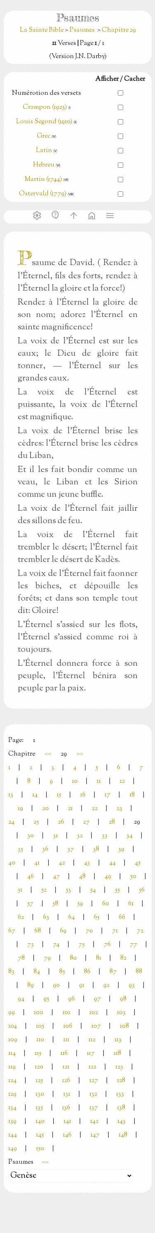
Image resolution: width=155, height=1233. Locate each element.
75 (82, 944)
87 (113, 972)
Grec (43, 136)
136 (66, 1108)
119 (12, 1067)
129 (12, 1094)
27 (86, 822)
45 (138, 863)
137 (93, 1108)
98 (123, 999)
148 (123, 1135)
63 (46, 917)
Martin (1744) (43, 179)
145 (40, 1135)
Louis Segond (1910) (45, 122)
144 (12, 1135)
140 (40, 1121)
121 (65, 1067)
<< (48, 754)
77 (133, 944)
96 (71, 999)
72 (140, 931)
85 (62, 972)
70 (89, 931)
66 (122, 917)
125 (39, 1080)
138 (121, 1108)
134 (12, 1108)
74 (56, 944)
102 (93, 1012)
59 (80, 904)
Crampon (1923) (45, 107)
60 (105, 904)
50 (133, 876)
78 (21, 958)
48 (82, 876)
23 (119, 808)
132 (93, 1094)
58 (55, 904)
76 (107, 944)
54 (93, 890)
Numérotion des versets (46, 93)
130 (40, 1094)
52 (44, 890)
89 (30, 985)
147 (95, 1135)
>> (79, 754)
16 (83, 795)
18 (132, 795)
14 (35, 795)
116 (64, 1053)
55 (117, 890)
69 (63, 931)
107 (96, 1026)
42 (62, 863)
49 (108, 876)
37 (70, 849)
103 (121, 1012)
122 (92, 1067)
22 (95, 808)
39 (121, 849)
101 (66, 1012)
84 (36, 972)
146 (67, 1135)
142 (94, 1121)
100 (38, 1012)
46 (30, 876)
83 (11, 972)
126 (66, 1080)
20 (45, 808)
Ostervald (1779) (43, 194)
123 (119, 1067)
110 (40, 1040)
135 (39, 1108)
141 (67, 1121)
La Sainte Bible (42, 30)
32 (80, 836)
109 (12, 1040)
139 (12, 1121)
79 (47, 958)
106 (67, 1026)
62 (21, 917)
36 (45, 849)
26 (61, 822)
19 (20, 808)
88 (139, 972)
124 (12, 1080)
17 (107, 795)
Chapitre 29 (119, 30)
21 (70, 808)
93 (132, 985)
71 (115, 931)
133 (120, 1094)
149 (12, 1148)
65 (97, 917)
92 (106, 985)
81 (98, 958)
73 (30, 944)
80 (73, 958)
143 (121, 1121)
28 (112, 822)
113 (118, 1040)
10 (75, 781)
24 (11, 822)
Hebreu (44, 165)
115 (38, 1053)
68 (37, 931)
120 (39, 1067)
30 (30, 836)
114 (12, 1053)
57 (30, 904)
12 (122, 781)
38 (96, 849)
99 (11, 1012)
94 (21, 999)
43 (87, 863)
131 (66, 1094)
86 (87, 972)
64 (71, 917)
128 (121, 1080)
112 (91, 1040)
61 (131, 904)
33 (104, 836)
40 (11, 863)
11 (99, 781)
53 (68, 890)
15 (59, 795)
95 (46, 999)
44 (112, 863)
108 (124, 1026)
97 (97, 999)
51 (20, 890)
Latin (44, 150)
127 (93, 1080)
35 (20, 849)
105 (40, 1026)
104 (12, 1026)
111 (66, 1040)
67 (11, 931)
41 (37, 863)
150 (40, 1148)
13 (10, 795)
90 (56, 985)
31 (55, 836)
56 (142, 890)
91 (81, 985)
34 (129, 836)
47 (56, 876)
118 (117, 1053)
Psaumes (82, 30)
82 (123, 958)
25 (36, 822)
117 (91, 1053)
